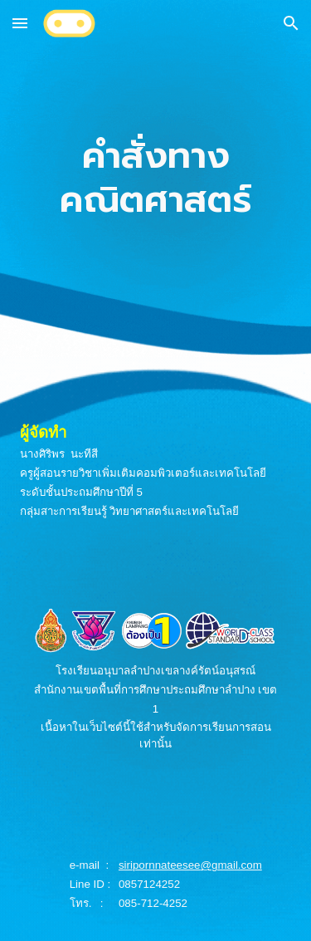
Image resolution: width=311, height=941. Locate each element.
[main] (156, 178)
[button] (20, 23)
